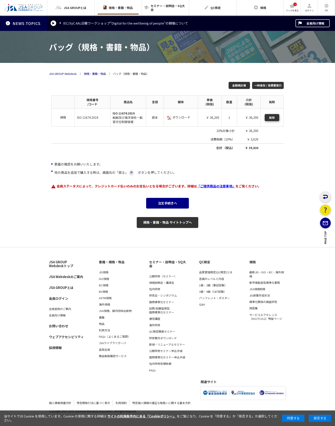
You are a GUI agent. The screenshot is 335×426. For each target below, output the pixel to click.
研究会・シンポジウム (163, 295)
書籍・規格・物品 (112, 262)
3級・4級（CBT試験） (212, 292)
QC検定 (204, 262)
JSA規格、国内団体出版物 (115, 311)
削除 (272, 118)
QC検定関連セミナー (162, 331)
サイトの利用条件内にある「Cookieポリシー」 (141, 416)
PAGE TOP (325, 255)
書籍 (101, 317)
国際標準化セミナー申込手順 (167, 357)
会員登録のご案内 (60, 309)
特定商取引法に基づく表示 (93, 403)
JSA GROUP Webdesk (63, 73)
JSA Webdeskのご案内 (66, 276)
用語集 (253, 308)
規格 (252, 262)
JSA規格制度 (257, 289)
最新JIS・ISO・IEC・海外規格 (266, 274)
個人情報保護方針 (60, 403)
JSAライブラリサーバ (112, 343)
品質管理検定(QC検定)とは (215, 272)
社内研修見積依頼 (160, 364)
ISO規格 (104, 279)
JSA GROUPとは (61, 287)
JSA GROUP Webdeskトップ (61, 264)
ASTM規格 (105, 298)
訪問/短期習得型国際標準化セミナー (161, 310)
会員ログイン (58, 298)
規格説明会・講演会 (161, 283)
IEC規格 (103, 285)
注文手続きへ (167, 203)
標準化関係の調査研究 (263, 302)
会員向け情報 (315, 23)
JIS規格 (103, 272)
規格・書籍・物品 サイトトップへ (167, 222)
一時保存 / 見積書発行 (268, 85)
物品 (101, 324)
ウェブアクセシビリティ (66, 337)
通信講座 (154, 319)
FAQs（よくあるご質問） (115, 337)
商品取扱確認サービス (113, 356)
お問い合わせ (58, 326)
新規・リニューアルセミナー (167, 344)
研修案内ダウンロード (163, 338)
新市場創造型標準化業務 (264, 283)
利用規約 (121, 403)
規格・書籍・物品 (95, 73)
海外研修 (154, 325)
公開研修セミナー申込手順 (165, 351)
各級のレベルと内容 (211, 279)
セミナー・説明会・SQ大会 (167, 264)
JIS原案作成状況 (259, 295)
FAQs (152, 370)
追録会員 (104, 350)
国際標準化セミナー (161, 302)
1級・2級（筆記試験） (213, 285)
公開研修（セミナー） (163, 276)
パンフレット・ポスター (214, 298)
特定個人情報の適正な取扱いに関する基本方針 (161, 403)
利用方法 (104, 330)
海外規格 (104, 304)
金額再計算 (239, 85)
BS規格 (103, 292)
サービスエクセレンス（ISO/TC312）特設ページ (265, 317)
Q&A (202, 304)
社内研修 (154, 289)
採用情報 (55, 347)
